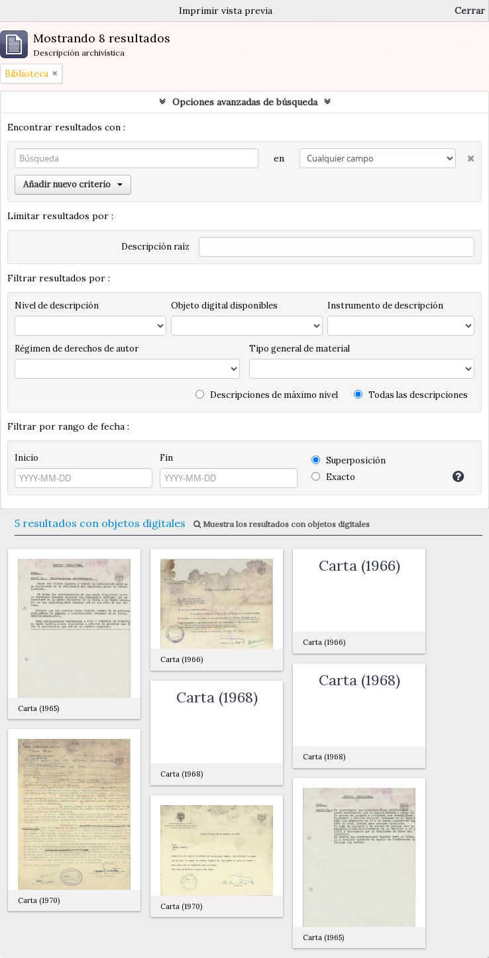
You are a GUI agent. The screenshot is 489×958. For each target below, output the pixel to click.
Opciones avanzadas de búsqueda (244, 102)
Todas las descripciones (411, 395)
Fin (166, 457)
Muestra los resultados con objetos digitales (281, 524)
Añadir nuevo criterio (73, 184)
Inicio (26, 457)
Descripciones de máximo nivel (266, 395)
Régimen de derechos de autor (76, 348)
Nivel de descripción (57, 305)
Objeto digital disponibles (224, 305)
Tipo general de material (299, 348)
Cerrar (470, 11)
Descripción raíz (155, 246)
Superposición (348, 460)
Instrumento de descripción (385, 305)
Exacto (333, 477)
